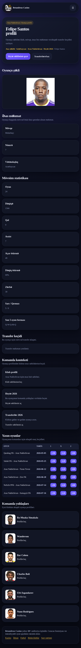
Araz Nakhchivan (35, 49)
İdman (15, 638)
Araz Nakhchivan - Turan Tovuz (17, 469)
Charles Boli (23, 574)
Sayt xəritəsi (46, 638)
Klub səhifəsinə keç (13, 382)
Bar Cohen (22, 555)
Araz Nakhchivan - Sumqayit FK (17, 493)
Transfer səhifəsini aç (14, 425)
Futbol (23, 638)
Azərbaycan (21, 49)
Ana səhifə (10, 49)
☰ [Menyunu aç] (73, 7)
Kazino (8, 638)
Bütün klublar (33, 638)
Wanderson (23, 536)
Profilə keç (21, 521)
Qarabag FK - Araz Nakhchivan (17, 453)
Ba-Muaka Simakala (27, 517)
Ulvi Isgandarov (25, 592)
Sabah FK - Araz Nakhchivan (16, 461)
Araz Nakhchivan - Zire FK (15, 477)
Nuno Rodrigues (25, 611)
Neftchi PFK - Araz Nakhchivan (17, 485)
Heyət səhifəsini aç (13, 403)
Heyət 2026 (48, 49)
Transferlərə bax (41, 56)
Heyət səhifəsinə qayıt (18, 56)
